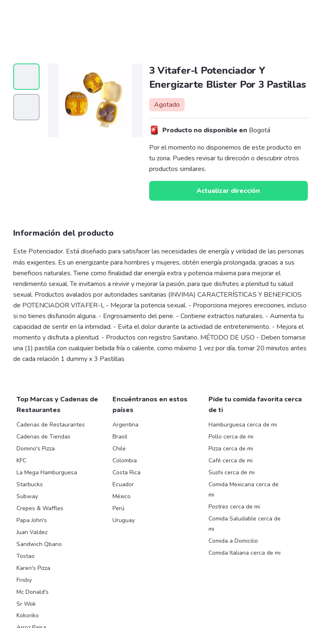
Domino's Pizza (35, 448)
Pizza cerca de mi (231, 448)
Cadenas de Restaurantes (50, 425)
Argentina (125, 425)
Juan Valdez (31, 532)
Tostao (25, 556)
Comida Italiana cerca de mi (245, 553)
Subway (27, 496)
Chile (119, 448)
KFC (21, 460)
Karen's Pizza (33, 568)
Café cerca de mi (231, 460)
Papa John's (31, 520)
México (121, 496)
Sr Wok (26, 604)
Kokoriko (27, 615)
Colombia (124, 460)
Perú (118, 508)
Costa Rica (126, 472)
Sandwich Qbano (39, 544)
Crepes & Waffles (39, 508)
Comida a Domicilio (233, 541)
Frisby (24, 580)
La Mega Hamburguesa (46, 472)
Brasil (119, 437)
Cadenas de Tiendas (43, 437)
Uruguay (123, 520)
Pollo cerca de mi (231, 437)
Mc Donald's (32, 592)
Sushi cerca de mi (232, 472)
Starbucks (29, 484)
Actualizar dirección (228, 190)
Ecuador (123, 484)
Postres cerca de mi (234, 507)
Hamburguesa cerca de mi (243, 425)
